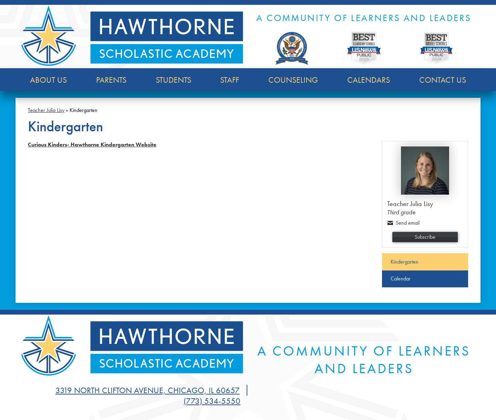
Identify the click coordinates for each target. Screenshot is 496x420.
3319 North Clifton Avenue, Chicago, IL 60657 (147, 390)
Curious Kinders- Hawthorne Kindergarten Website (92, 144)
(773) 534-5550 (212, 401)
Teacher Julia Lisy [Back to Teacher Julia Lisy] (46, 110)
